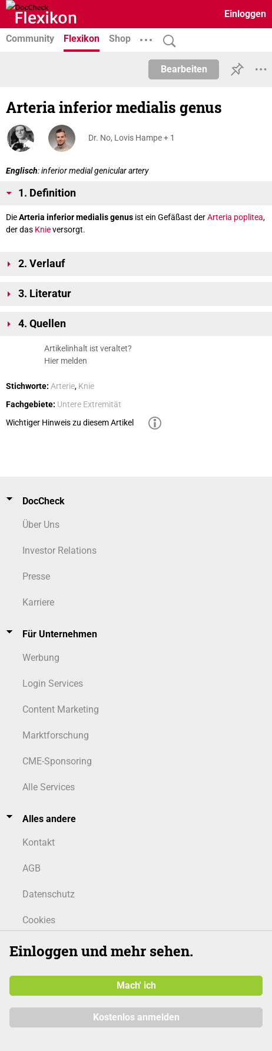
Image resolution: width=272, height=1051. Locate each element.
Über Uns (40, 524)
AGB (31, 868)
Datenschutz (48, 894)
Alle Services (48, 787)
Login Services (52, 683)
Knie (43, 229)
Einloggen (245, 13)
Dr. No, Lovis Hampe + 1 (131, 137)
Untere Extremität (89, 404)
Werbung (40, 657)
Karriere (38, 602)
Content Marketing (60, 709)
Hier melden (65, 360)
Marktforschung (55, 735)
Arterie (63, 386)
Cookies (38, 920)
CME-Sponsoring (57, 761)
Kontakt (38, 842)
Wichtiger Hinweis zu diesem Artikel (70, 422)
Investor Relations (59, 550)
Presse (36, 576)
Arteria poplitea (235, 217)
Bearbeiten (184, 69)
